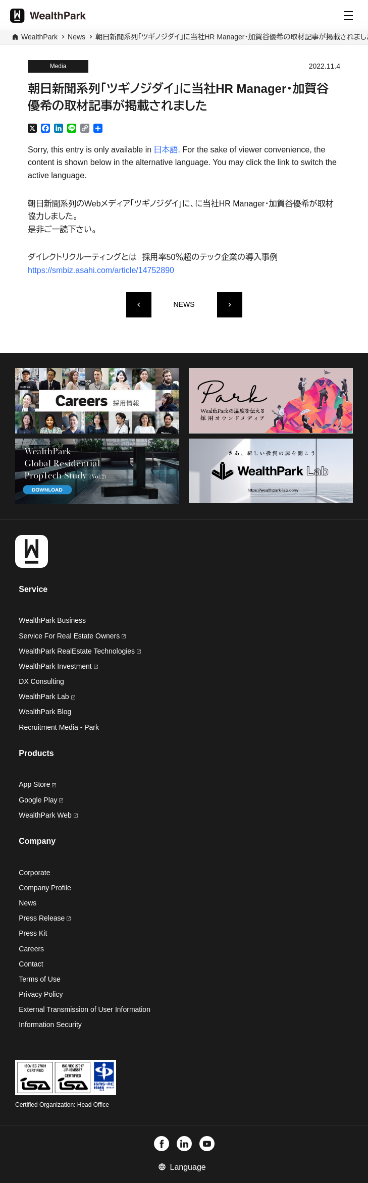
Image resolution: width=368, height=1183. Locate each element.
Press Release (45, 918)
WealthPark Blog (45, 712)
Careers (31, 949)
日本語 (166, 149)
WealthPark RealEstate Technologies (80, 651)
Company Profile (45, 888)
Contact (31, 964)
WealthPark (39, 36)
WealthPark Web (48, 815)
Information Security (50, 1024)
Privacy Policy (41, 994)
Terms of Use (39, 979)
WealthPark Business (52, 620)
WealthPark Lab (44, 696)
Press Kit (33, 933)
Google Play (41, 800)
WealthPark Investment (58, 666)
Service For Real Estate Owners (72, 636)
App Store (37, 784)
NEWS (184, 304)
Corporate (34, 873)
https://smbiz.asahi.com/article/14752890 (101, 270)
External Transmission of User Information (84, 1009)
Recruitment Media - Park (59, 727)
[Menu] (348, 15)
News (76, 36)
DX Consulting (41, 681)
